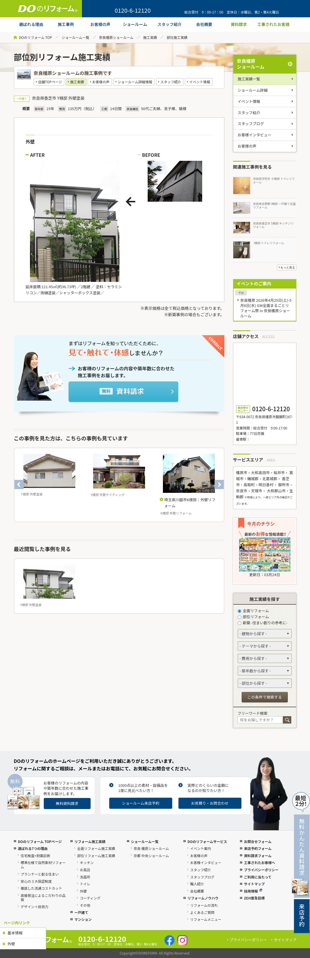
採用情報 (253, 891)
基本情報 (14, 933)
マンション (83, 919)
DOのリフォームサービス (207, 841)
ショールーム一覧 (75, 37)
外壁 (11, 943)
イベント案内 (200, 848)
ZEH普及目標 (254, 897)
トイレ (85, 883)
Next (219, 484)
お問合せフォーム (258, 841)
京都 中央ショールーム (151, 855)
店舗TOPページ (50, 81)
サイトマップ (254, 883)
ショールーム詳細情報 (135, 81)
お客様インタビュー (254, 134)
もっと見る (288, 267)
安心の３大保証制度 (36, 881)
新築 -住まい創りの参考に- (263, 622)
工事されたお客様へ (259, 862)
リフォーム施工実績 (90, 841)
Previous (19, 484)
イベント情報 (199, 81)
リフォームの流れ (204, 905)
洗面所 (85, 876)
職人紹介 (197, 883)
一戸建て (81, 912)
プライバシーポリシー (261, 869)
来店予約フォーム (258, 848)
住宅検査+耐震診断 (35, 855)
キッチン (87, 862)
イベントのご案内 (254, 283)
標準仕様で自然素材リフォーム (42, 864)
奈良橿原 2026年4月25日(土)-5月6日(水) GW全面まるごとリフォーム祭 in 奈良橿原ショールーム (266, 307)
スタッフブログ (251, 123)
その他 (85, 905)
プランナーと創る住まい (39, 874)
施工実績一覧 (249, 79)
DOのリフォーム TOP (35, 37)
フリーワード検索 (253, 713)
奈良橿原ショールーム (116, 37)
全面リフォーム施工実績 (96, 848)
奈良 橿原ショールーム (151, 848)
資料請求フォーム (258, 855)
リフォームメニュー (205, 919)
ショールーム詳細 (253, 90)
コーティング (90, 897)
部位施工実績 (177, 37)
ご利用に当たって (257, 876)
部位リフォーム (253, 616)
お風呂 (85, 869)
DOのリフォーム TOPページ (40, 841)
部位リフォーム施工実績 (96, 855)
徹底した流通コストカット (41, 888)
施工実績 (150, 37)
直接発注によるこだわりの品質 (42, 897)
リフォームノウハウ (203, 897)
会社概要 (197, 891)
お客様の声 (101, 81)
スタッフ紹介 (170, 81)
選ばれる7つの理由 (33, 848)
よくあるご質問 (202, 912)
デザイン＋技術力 (34, 906)
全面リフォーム (253, 610)
